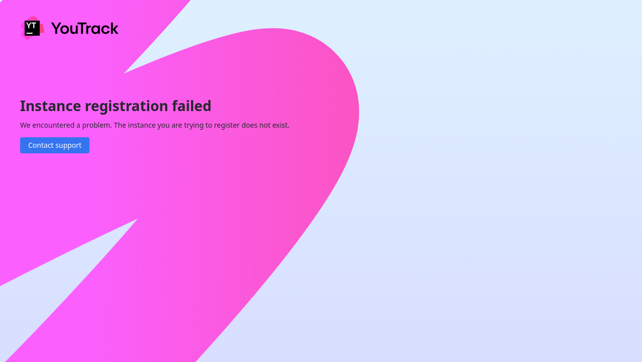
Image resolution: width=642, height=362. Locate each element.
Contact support (54, 145)
